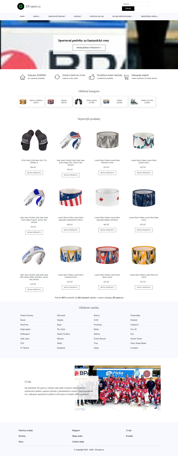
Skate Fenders (63, 334)
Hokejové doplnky (56, 16)
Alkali (59, 343)
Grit (132, 334)
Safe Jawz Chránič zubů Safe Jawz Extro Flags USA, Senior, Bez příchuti (71, 162)
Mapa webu (77, 436)
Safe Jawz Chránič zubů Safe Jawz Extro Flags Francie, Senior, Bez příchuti (34, 220)
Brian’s (97, 315)
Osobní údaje (78, 442)
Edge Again (25, 329)
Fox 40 (134, 329)
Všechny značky (26, 430)
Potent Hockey (26, 315)
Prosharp (98, 325)
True (96, 343)
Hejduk (60, 320)
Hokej (36, 16)
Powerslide (135, 315)
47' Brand (24, 348)
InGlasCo (135, 325)
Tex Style (61, 329)
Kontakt (129, 436)
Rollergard (25, 334)
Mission (60, 339)
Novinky (22, 436)
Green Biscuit (100, 339)
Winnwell (61, 315)
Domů (22, 16)
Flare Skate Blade (138, 343)
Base (59, 325)
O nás (128, 430)
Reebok (134, 320)
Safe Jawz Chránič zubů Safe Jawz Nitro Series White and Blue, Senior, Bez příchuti (34, 277)
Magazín (76, 430)
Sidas (96, 348)
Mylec (96, 329)
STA (22, 343)
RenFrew (24, 325)
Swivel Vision (136, 339)
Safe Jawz (25, 339)
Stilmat (97, 334)
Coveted (134, 348)
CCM (96, 320)
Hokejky (77, 16)
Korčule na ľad (97, 16)
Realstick (61, 348)
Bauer (23, 320)
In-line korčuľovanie (121, 16)
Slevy (21, 442)
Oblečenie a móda (149, 16)
